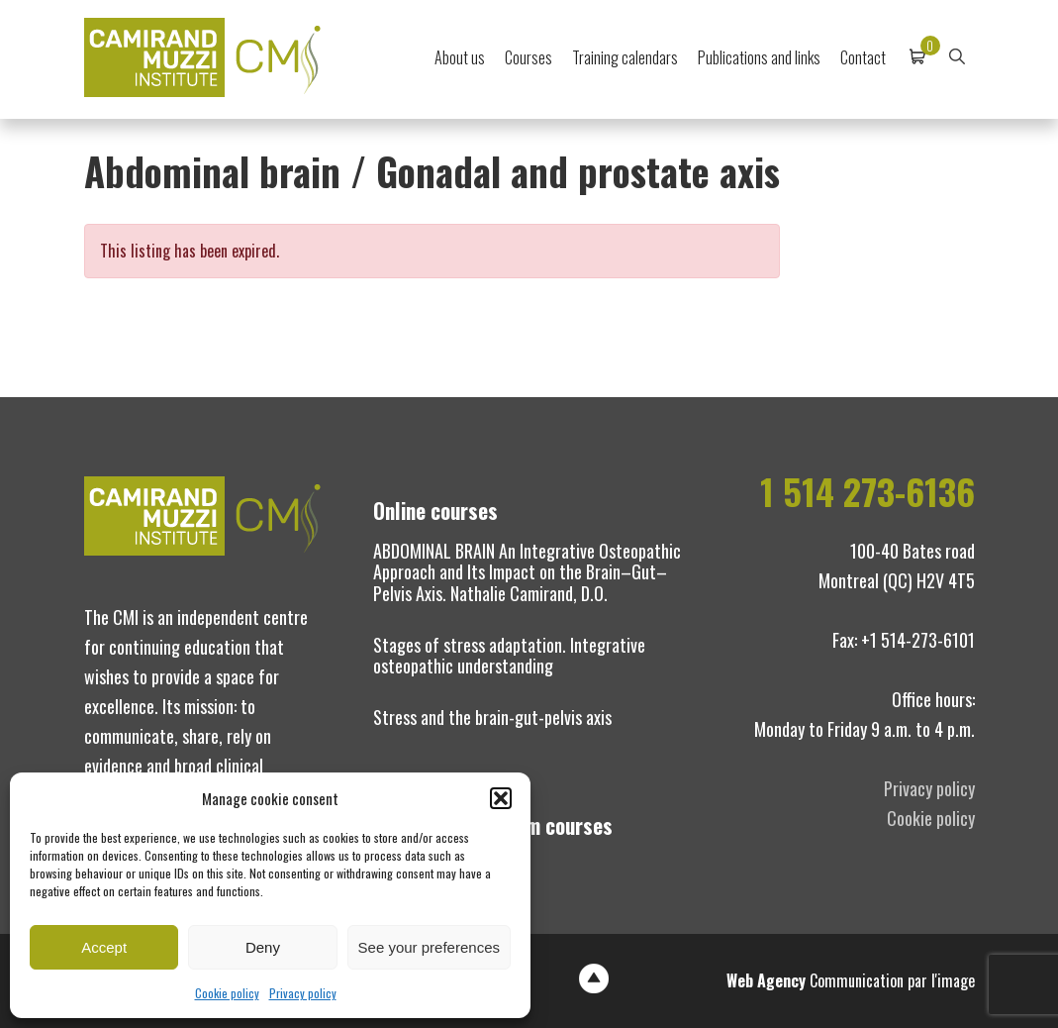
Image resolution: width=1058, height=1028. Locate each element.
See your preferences (429, 947)
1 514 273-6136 (867, 491)
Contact (863, 57)
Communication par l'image (850, 980)
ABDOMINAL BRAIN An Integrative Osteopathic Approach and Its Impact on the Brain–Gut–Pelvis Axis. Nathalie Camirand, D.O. (527, 572)
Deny (262, 947)
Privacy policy (303, 992)
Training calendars (625, 57)
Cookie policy (227, 992)
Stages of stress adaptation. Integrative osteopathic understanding (509, 655)
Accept (104, 947)
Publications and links (759, 57)
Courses (528, 57)
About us (459, 57)
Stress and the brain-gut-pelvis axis (492, 717)
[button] (501, 798)
